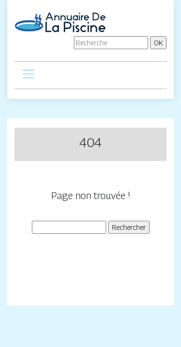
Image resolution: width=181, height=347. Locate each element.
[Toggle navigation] (28, 75)
